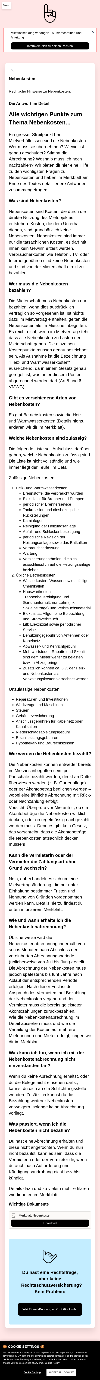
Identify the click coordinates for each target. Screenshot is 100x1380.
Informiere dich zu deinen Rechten (50, 46)
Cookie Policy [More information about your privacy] (52, 1365)
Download (50, 1223)
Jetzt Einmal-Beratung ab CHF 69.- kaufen (50, 1309)
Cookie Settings (32, 1374)
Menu (6, 5)
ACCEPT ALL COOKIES (61, 1374)
